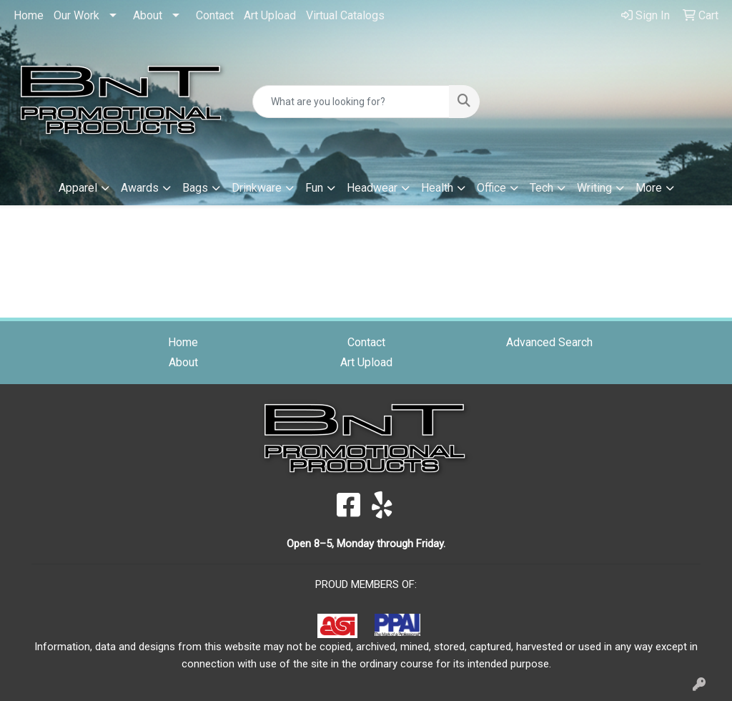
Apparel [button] (78, 188)
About (147, 15)
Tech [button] (541, 188)
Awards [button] (140, 188)
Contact (215, 15)
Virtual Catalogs (345, 15)
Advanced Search (549, 342)
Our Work (76, 15)
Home (29, 15)
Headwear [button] (372, 188)
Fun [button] (314, 188)
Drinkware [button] (257, 188)
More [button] (648, 188)
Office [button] (491, 188)
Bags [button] (195, 188)
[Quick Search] (350, 101)
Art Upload (270, 15)
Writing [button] (594, 188)
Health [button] (437, 188)
